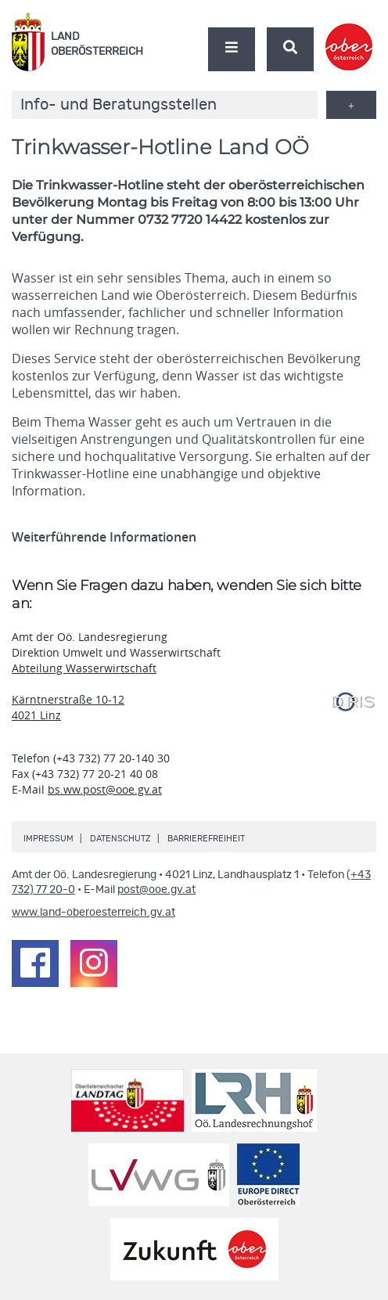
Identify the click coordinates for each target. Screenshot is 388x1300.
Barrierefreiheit (206, 838)
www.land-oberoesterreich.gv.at (93, 912)
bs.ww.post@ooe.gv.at (105, 789)
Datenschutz (120, 838)
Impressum (48, 838)
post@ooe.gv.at (156, 889)
